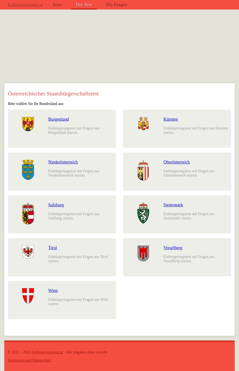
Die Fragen (116, 4)
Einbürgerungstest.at (25, 4)
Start (57, 4)
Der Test (84, 4)
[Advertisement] (119, 47)
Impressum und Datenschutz (29, 360)
